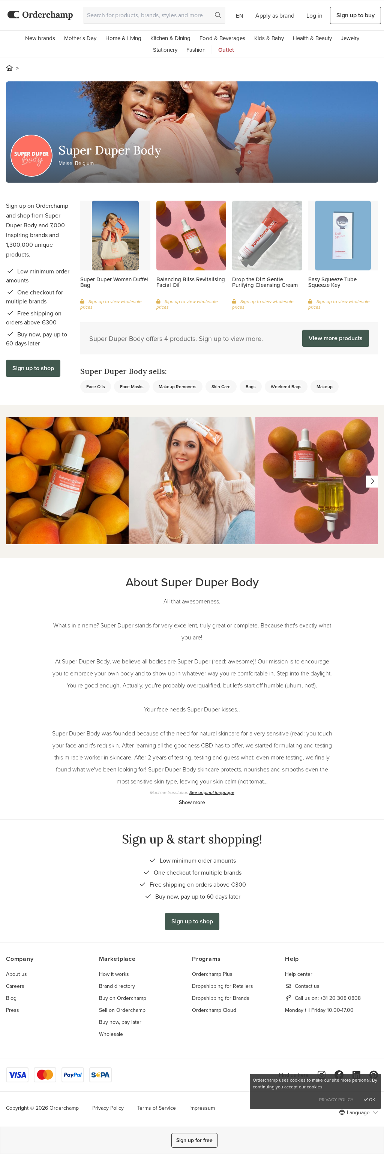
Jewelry (350, 38)
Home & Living (123, 38)
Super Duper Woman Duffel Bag (114, 282)
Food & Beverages (222, 38)
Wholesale (111, 1034)
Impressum (202, 1108)
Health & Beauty (312, 38)
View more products (336, 338)
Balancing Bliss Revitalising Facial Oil (190, 282)
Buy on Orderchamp (122, 998)
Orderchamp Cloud (214, 1010)
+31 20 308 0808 (340, 998)
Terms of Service (156, 1108)
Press (12, 1010)
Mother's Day (80, 38)
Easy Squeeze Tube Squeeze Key (332, 282)
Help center (298, 974)
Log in (314, 15)
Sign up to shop (33, 368)
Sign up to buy (355, 15)
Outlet (226, 50)
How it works (114, 974)
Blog (11, 998)
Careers (15, 986)
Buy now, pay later (120, 1022)
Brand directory (117, 986)
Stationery (165, 50)
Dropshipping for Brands (220, 998)
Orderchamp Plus (212, 974)
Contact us (307, 986)
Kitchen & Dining (170, 38)
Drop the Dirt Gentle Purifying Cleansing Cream (265, 282)
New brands (40, 38)
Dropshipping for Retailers (222, 986)
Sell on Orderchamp (122, 1010)
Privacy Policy (108, 1108)
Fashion (196, 50)
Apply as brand (274, 15)
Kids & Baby (269, 38)
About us (16, 974)
